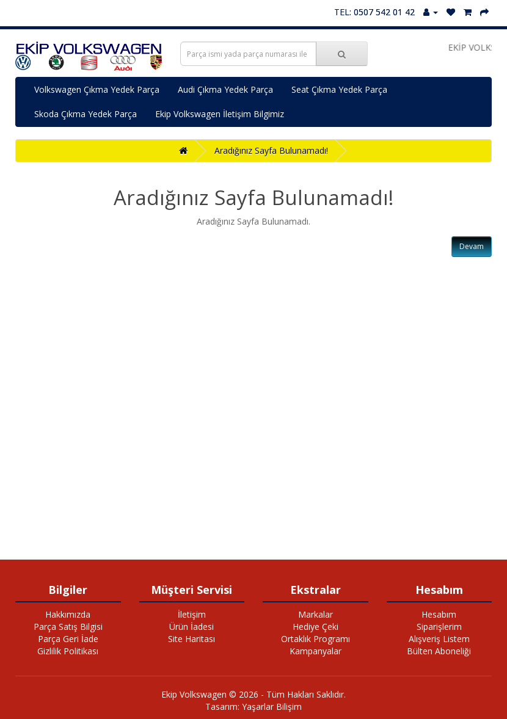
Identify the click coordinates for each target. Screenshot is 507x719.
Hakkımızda (67, 614)
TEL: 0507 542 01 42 (374, 12)
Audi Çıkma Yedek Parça (225, 89)
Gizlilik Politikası (67, 651)
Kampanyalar (315, 651)
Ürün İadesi (191, 626)
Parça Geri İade (68, 639)
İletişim (192, 614)
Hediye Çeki (315, 626)
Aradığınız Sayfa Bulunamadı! (271, 150)
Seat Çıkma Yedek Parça (339, 89)
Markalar (315, 614)
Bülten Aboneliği (439, 651)
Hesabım (438, 614)
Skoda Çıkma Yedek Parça (85, 114)
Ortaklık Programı (315, 639)
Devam (471, 246)
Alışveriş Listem (439, 639)
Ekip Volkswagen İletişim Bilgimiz (219, 114)
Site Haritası (191, 639)
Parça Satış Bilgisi (68, 626)
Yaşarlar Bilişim (272, 706)
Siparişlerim (439, 626)
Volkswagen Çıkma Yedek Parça (96, 89)
